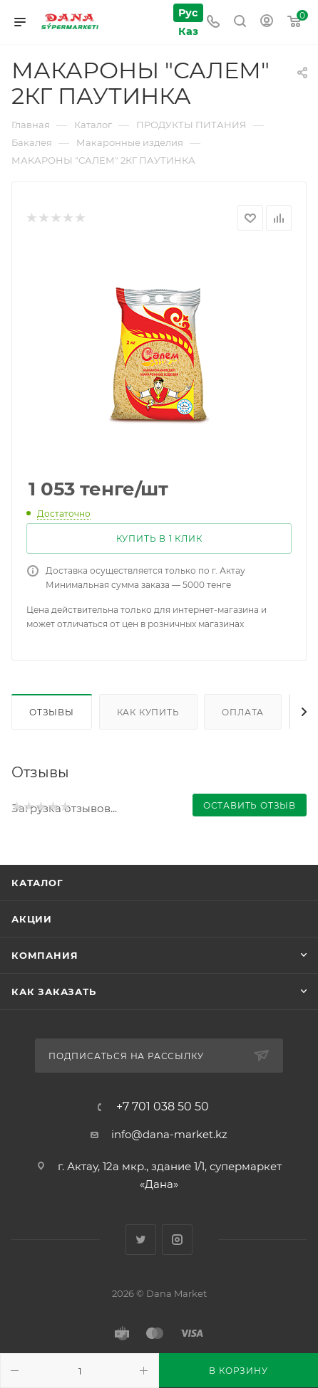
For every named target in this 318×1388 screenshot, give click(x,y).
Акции (31, 919)
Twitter (140, 1239)
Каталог (37, 882)
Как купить (148, 712)
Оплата (243, 712)
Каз (187, 31)
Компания (44, 955)
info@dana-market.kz (169, 1134)
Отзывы (51, 712)
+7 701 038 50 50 (162, 1107)
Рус (187, 12)
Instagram (177, 1239)
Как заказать (53, 991)
